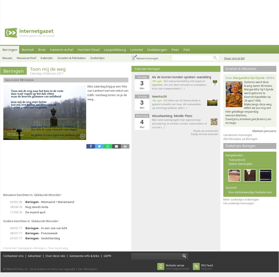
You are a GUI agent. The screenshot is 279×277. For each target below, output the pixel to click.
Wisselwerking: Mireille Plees (172, 116)
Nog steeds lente (36, 207)
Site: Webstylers (87, 269)
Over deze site (55, 256)
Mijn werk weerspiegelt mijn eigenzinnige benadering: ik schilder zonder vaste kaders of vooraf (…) (179, 123)
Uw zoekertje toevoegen (238, 203)
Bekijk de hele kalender (204, 134)
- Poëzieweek (41, 233)
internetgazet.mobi (177, 267)
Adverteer (34, 256)
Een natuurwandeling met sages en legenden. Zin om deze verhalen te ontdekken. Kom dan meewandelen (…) (179, 84)
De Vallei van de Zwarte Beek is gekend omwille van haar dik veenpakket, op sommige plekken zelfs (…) (176, 104)
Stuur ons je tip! (234, 58)
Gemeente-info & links (84, 256)
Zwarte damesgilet (240, 164)
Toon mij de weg (48, 69)
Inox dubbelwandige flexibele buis (250, 192)
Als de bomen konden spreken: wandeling (181, 77)
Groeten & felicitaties (240, 69)
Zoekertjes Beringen (240, 146)
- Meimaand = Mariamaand (49, 202)
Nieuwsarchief (26, 58)
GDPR (107, 256)
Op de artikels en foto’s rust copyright (52, 269)
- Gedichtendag (42, 238)
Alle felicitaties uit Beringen (240, 139)
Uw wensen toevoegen (237, 135)
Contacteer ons (13, 256)
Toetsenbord (236, 160)
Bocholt (28, 49)
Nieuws (7, 58)
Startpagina (25, 248)
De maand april (35, 212)
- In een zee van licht (46, 228)
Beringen (9, 49)
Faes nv (22, 269)
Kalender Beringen (147, 69)
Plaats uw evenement (205, 130)
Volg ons (207, 267)
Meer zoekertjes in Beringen (241, 199)
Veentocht (159, 97)
